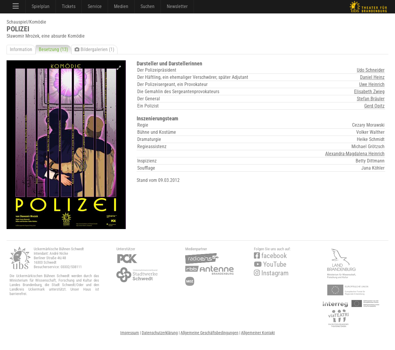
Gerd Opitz (374, 106)
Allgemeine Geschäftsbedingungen (209, 332)
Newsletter (177, 6)
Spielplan (41, 6)
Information (21, 49)
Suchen (148, 6)
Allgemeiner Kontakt (258, 332)
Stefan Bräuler (371, 99)
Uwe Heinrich (372, 84)
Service (95, 6)
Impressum (129, 332)
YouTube (270, 264)
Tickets (68, 6)
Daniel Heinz (372, 77)
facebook (270, 256)
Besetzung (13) (53, 49)
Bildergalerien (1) (94, 49)
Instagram (271, 273)
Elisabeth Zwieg (369, 91)
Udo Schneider (371, 70)
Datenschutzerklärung (160, 332)
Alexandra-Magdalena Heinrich (355, 153)
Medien (121, 6)
